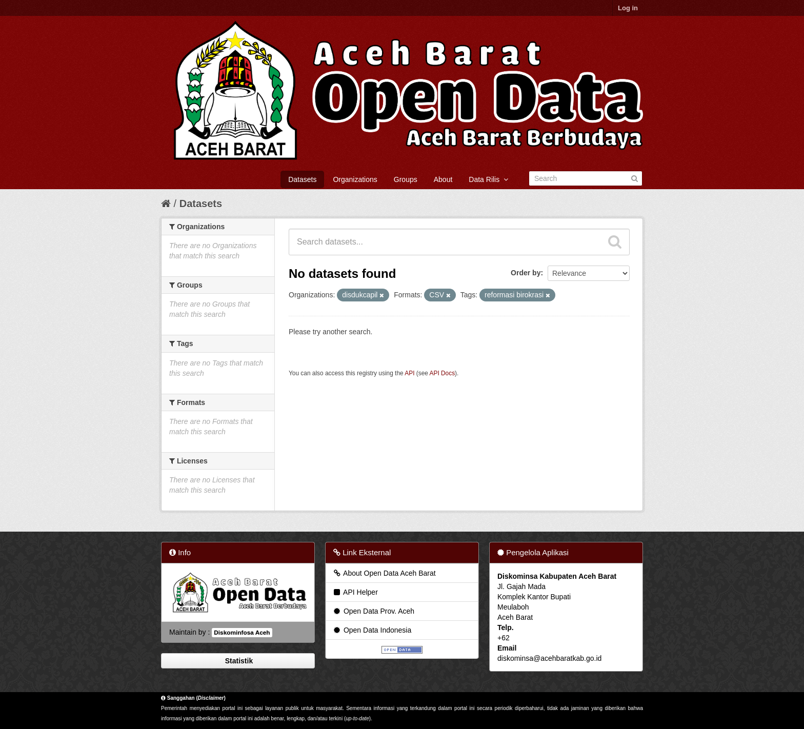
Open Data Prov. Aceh (373, 611)
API (409, 373)
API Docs (442, 373)
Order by (525, 273)
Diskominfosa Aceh (242, 632)
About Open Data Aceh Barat (384, 573)
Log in (628, 8)
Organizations (355, 179)
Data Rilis (488, 179)
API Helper (355, 592)
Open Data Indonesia (371, 630)
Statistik (238, 661)
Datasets (302, 179)
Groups (405, 179)
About (443, 179)
